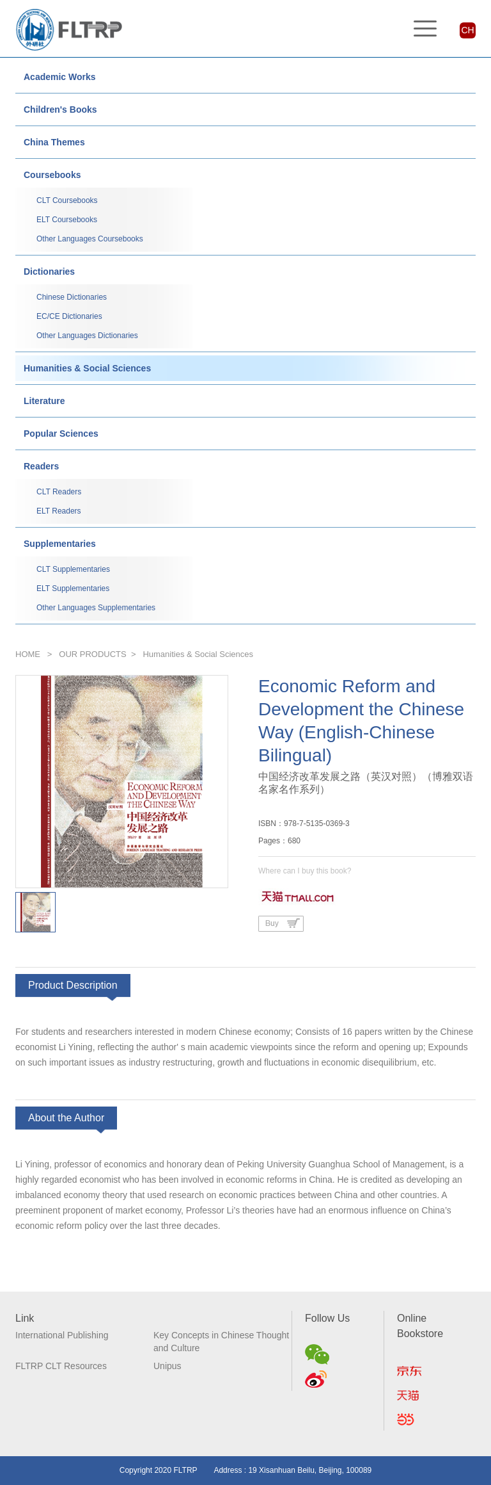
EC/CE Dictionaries (69, 316)
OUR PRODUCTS (92, 654)
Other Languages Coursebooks (89, 238)
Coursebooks (52, 175)
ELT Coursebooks (66, 219)
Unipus (167, 1366)
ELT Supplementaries (72, 588)
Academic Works (60, 77)
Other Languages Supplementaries (95, 607)
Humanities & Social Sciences (87, 368)
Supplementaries (60, 544)
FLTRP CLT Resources (61, 1366)
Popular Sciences (61, 433)
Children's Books (60, 109)
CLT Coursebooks (67, 200)
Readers (41, 466)
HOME (27, 654)
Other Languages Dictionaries (87, 335)
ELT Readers (58, 511)
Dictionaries (49, 271)
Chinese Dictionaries (71, 297)
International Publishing (62, 1335)
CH (467, 30)
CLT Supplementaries (73, 569)
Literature (44, 401)
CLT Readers (58, 491)
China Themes (54, 142)
